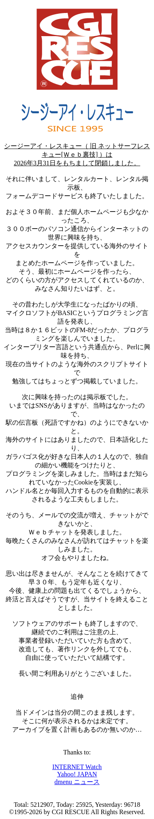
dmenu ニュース (77, 781)
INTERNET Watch (77, 766)
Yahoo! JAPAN (77, 774)
